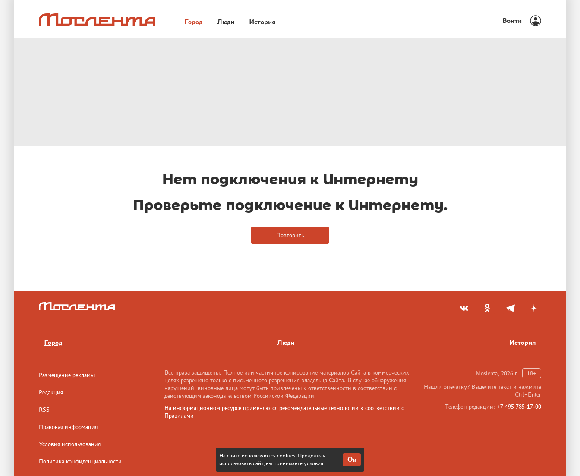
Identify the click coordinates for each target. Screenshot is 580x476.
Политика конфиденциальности (80, 461)
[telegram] (510, 308)
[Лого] (97, 19)
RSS (44, 409)
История (522, 342)
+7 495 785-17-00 (519, 406)
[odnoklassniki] (487, 308)
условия (313, 463)
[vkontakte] (464, 308)
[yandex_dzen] (533, 308)
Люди (285, 342)
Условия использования (70, 444)
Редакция (51, 392)
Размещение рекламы (67, 375)
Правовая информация (68, 426)
